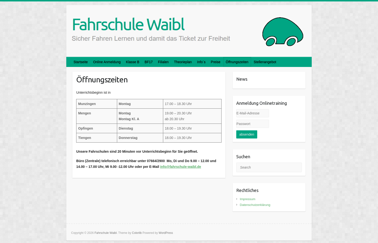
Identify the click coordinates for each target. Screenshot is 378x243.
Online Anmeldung (107, 62)
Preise (216, 62)
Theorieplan (183, 62)
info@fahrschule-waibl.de (180, 167)
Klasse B (132, 62)
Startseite (81, 62)
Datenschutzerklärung (255, 205)
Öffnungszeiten (237, 62)
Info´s (201, 62)
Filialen (163, 62)
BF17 (149, 62)
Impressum (247, 199)
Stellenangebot (265, 62)
